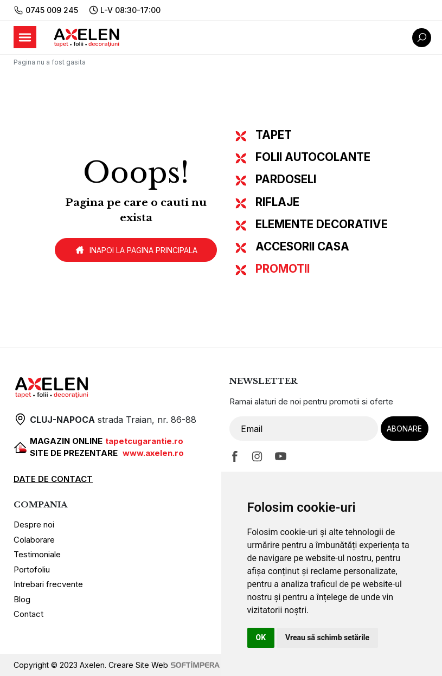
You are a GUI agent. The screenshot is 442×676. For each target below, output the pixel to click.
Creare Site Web (164, 664)
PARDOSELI (285, 179)
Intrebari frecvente (48, 584)
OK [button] (261, 637)
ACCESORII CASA (302, 246)
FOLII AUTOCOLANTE (312, 157)
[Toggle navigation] (25, 37)
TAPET (273, 134)
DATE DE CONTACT (53, 479)
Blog (22, 599)
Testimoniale (37, 554)
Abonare (404, 428)
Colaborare (34, 540)
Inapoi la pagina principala (135, 249)
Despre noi (34, 524)
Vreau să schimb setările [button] (327, 637)
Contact (28, 614)
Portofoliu (32, 569)
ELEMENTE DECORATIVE (321, 224)
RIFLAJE (277, 202)
